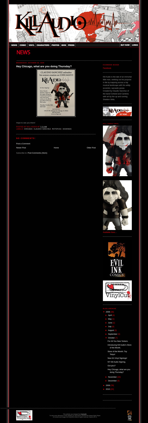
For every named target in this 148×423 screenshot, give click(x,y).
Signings (67, 129)
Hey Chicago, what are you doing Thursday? (44, 66)
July (110, 326)
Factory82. (84, 414)
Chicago (28, 129)
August (111, 330)
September (113, 334)
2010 (108, 389)
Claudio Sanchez (42, 129)
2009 (108, 385)
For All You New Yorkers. (118, 341)
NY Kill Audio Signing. (117, 362)
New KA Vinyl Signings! (117, 358)
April (110, 315)
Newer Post (21, 148)
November (112, 377)
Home (56, 148)
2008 (108, 312)
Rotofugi (56, 129)
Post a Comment (23, 144)
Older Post (91, 148)
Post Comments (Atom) (37, 153)
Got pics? (111, 366)
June (110, 323)
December (112, 381)
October (111, 338)
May (110, 319)
